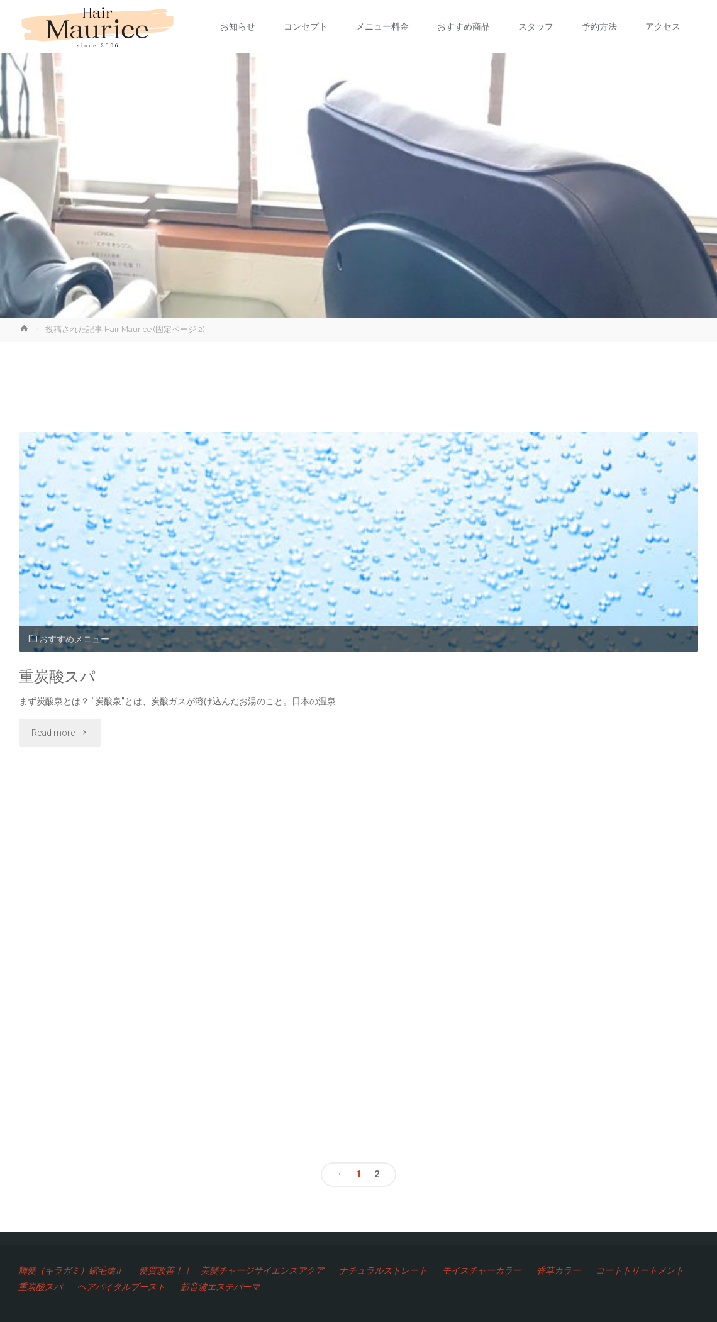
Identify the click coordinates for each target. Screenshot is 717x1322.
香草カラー (579, 1270)
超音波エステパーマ (337, 1287)
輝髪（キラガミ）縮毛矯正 (72, 1270)
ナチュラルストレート (395, 1270)
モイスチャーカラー (499, 1270)
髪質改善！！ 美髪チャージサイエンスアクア (237, 1270)
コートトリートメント (64, 1287)
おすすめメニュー (74, 639)
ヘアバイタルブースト (234, 1287)
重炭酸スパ (59, 676)
